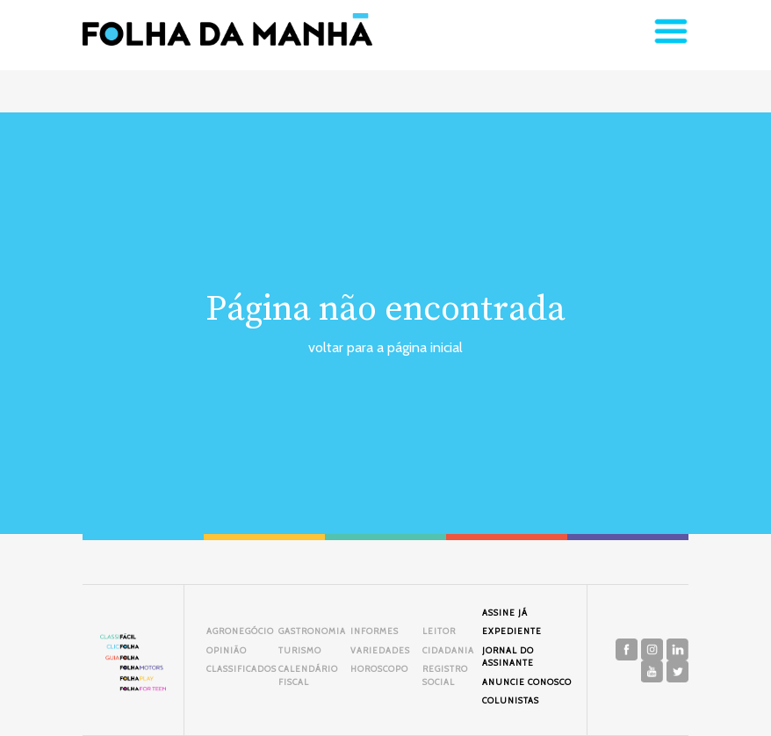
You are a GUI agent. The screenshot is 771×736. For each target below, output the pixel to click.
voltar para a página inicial (385, 347)
